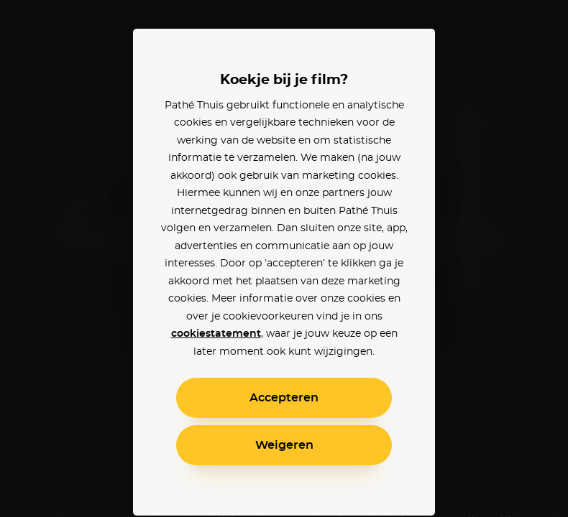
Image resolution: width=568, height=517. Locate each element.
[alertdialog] (284, 258)
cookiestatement (216, 334)
